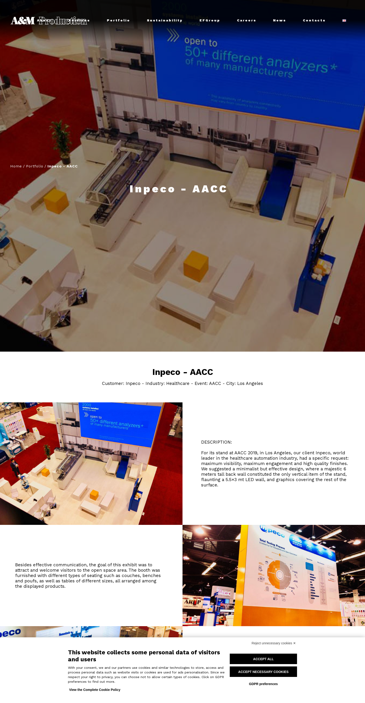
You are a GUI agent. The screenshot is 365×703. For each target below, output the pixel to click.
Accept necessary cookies (263, 672)
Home (16, 166)
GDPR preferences (263, 684)
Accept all (263, 659)
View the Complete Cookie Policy (94, 690)
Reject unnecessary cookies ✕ (274, 643)
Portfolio (34, 166)
